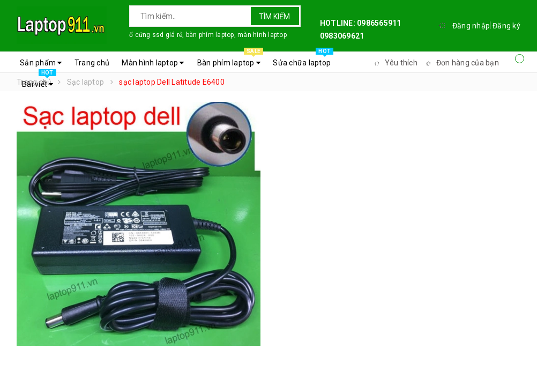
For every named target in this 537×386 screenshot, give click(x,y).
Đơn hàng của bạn (461, 62)
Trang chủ (91, 62)
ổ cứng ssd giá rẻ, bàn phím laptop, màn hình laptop (208, 35)
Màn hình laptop (153, 62)
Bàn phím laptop (230, 60)
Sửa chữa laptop (303, 60)
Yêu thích (394, 62)
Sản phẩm (41, 62)
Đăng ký (506, 25)
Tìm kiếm (274, 16)
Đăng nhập (471, 25)
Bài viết (39, 81)
